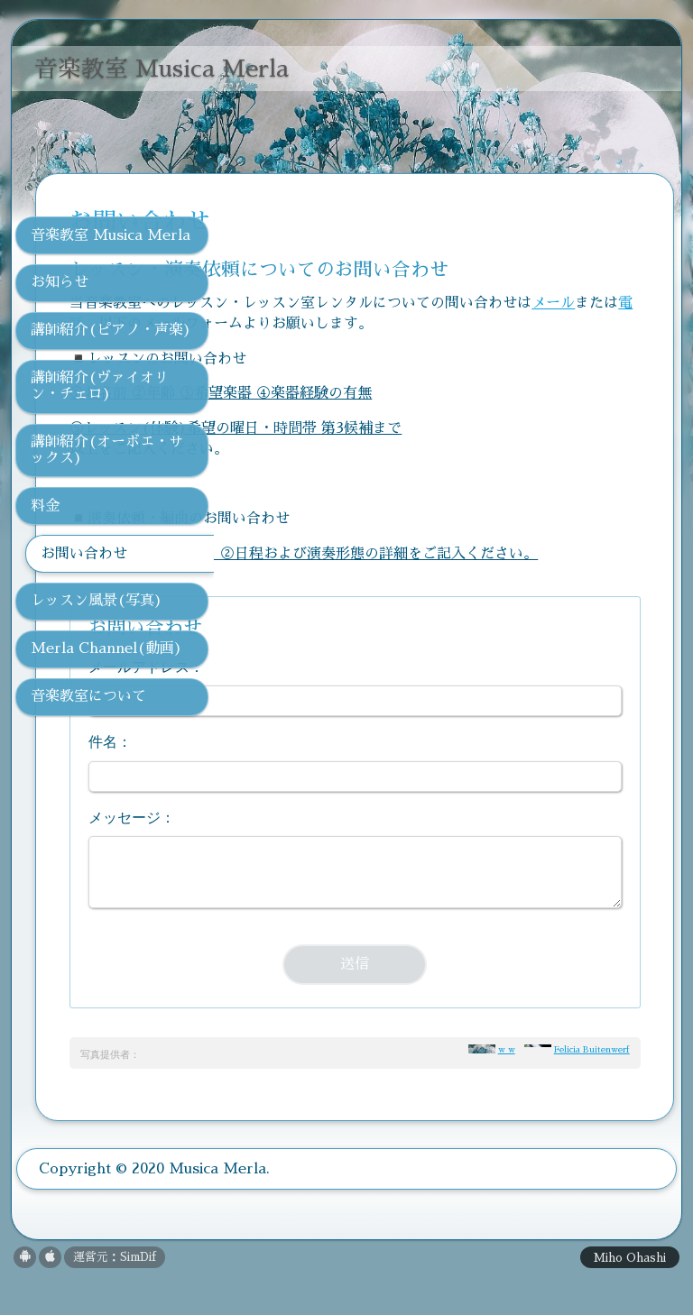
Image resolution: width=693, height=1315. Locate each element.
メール (341, 324)
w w (506, 1090)
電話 (420, 324)
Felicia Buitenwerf (592, 1090)
